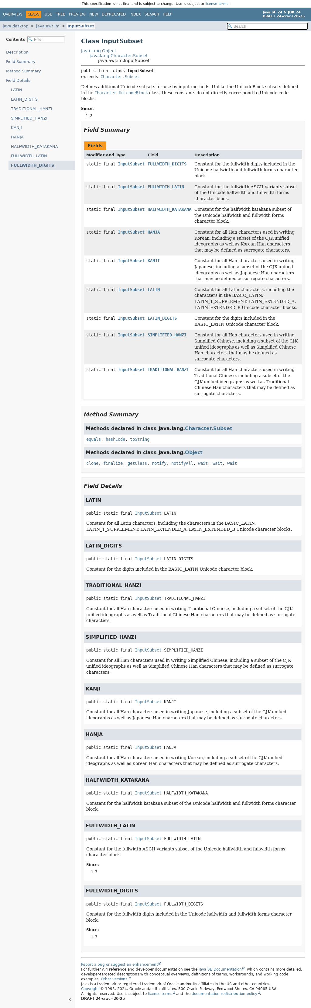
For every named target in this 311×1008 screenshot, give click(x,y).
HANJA (17, 137)
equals (93, 439)
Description (18, 52)
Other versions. (114, 979)
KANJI (16, 127)
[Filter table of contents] (46, 39)
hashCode (115, 439)
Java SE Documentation (220, 969)
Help (167, 14)
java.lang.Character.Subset (119, 55)
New (93, 14)
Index (135, 14)
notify (159, 463)
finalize (113, 463)
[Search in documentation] (267, 26)
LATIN (16, 90)
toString (139, 439)
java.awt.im (48, 26)
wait (203, 463)
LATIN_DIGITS (24, 99)
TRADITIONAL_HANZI (31, 108)
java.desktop (15, 26)
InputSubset (80, 26)
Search (152, 14)
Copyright (90, 989)
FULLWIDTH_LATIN (29, 156)
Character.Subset (120, 76)
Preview (77, 14)
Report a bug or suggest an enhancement (119, 964)
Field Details (18, 80)
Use (48, 14)
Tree (60, 14)
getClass (137, 463)
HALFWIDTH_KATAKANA (34, 146)
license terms (216, 4)
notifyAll (182, 463)
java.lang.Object (98, 50)
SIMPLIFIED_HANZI (29, 118)
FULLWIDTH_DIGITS (30, 165)
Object (194, 452)
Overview (12, 14)
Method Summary (23, 71)
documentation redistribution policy (224, 994)
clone (92, 463)
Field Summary (21, 61)
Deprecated (114, 14)
